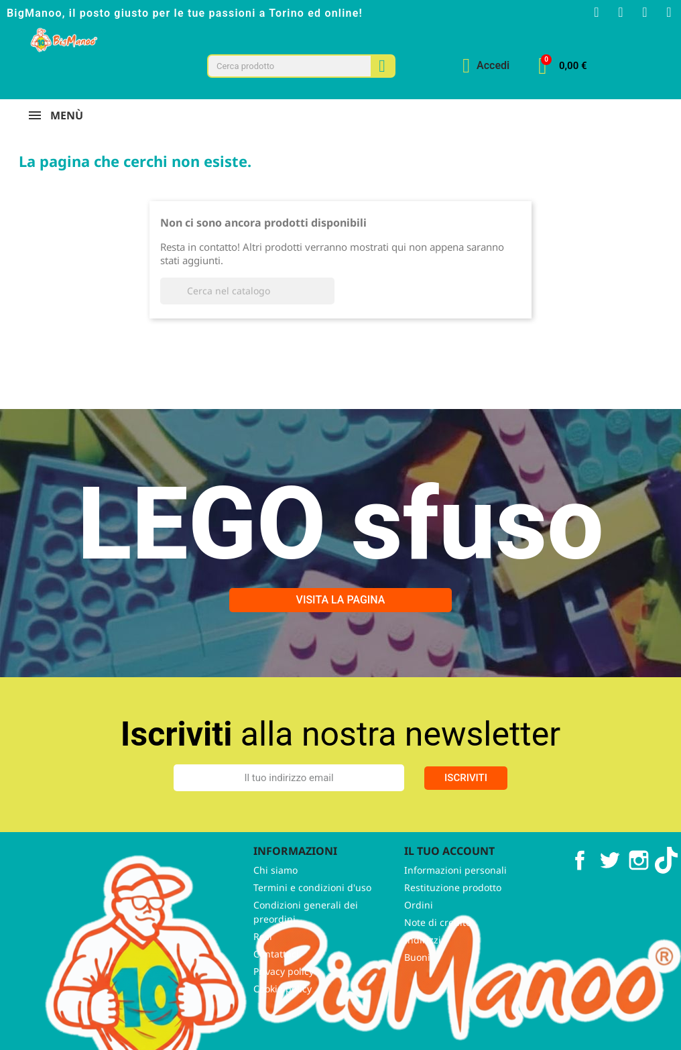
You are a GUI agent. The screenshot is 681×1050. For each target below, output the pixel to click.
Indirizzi (422, 959)
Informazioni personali (455, 889)
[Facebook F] (596, 12)
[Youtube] (645, 12)
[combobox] (282, 66)
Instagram (638, 879)
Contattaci (276, 973)
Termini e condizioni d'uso (312, 906)
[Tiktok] (669, 12)
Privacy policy (283, 990)
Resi (262, 955)
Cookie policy (282, 1008)
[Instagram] (621, 12)
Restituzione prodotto (452, 906)
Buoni (417, 976)
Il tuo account (449, 870)
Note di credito (437, 941)
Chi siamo (275, 889)
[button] (562, 66)
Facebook (579, 879)
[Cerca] (247, 309)
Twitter (609, 879)
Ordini (418, 924)
